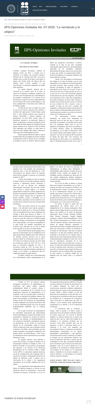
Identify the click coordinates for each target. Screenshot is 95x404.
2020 (9, 19)
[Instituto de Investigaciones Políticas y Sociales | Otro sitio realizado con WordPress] (15, 8)
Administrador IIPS (11, 35)
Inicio (5, 19)
